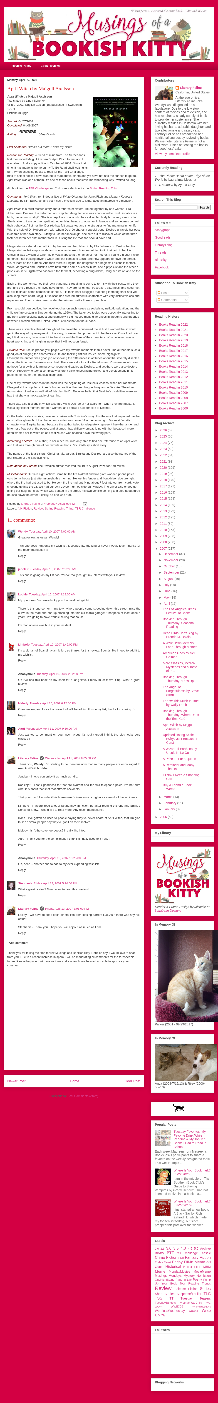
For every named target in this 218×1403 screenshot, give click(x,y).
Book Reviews (50, 65)
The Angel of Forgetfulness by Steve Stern (181, 691)
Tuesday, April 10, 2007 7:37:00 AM (53, 569)
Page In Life (184, 1279)
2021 (164, 461)
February (170, 803)
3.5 (175, 1248)
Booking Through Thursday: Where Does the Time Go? (181, 715)
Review (38, 508)
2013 (164, 511)
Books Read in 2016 (173, 356)
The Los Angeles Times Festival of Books (179, 611)
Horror (187, 1267)
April (167, 603)
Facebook (162, 267)
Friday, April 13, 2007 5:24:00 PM (55, 883)
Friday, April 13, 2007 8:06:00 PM (67, 908)
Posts (163, 293)
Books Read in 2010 (173, 387)
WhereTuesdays (201, 1306)
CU (179, 1253)
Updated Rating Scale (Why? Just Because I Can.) (180, 738)
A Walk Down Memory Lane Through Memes (180, 645)
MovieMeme (202, 1271)
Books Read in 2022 (173, 324)
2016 (164, 492)
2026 (164, 430)
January (170, 809)
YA (163, 1315)
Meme (160, 1271)
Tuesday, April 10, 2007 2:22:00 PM (60, 674)
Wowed (193, 1311)
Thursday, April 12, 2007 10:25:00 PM (61, 858)
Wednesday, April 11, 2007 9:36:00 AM (51, 728)
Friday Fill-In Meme (188, 1262)
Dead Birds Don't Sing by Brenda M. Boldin (180, 635)
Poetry (197, 1279)
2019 (164, 474)
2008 (164, 542)
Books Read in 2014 (173, 366)
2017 (164, 486)
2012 (164, 517)
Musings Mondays (168, 1275)
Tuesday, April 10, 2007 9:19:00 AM (52, 594)
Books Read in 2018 (173, 345)
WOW (158, 1306)
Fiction (27, 508)
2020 (164, 467)
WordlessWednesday (170, 1311)
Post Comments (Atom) (82, 1096)
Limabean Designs (168, 910)
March (168, 797)
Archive (205, 1248)
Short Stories (164, 1294)
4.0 (20, 508)
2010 (164, 530)
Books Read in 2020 (173, 335)
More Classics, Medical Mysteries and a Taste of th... (180, 667)
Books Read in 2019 (173, 340)
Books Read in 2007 (173, 403)
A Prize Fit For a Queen (179, 759)
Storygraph (162, 230)
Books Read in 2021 (173, 330)
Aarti (21, 728)
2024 (164, 443)
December (171, 554)
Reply (22, 556)
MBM (207, 1267)
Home (74, 1081)
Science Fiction (186, 1289)
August (169, 579)
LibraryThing (164, 245)
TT (171, 1298)
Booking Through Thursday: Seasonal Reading (179, 623)
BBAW (159, 1253)
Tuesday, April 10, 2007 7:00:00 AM (52, 531)
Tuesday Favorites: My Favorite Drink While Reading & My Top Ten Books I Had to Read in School (190, 1139)
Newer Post (16, 1081)
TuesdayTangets (165, 1302)
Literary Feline (28, 758)
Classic (206, 1253)
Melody (23, 703)
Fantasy (191, 1257)
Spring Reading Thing (104, 188)
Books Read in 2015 (173, 361)
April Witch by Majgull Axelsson (178, 727)
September (172, 572)
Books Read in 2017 (173, 351)
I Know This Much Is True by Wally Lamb (181, 703)
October (170, 566)
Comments (167, 300)
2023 (164, 449)
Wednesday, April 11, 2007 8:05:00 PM (70, 758)
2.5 (163, 1248)
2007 (164, 548)
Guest (159, 1267)
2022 (164, 455)
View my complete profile (172, 154)
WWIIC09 (177, 1306)
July (167, 585)
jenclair (23, 569)
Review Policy (22, 65)
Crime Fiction (166, 1257)
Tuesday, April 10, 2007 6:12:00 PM (53, 703)
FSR (181, 1257)
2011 (164, 523)
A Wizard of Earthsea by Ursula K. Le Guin (180, 750)
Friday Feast (163, 1262)
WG (208, 1302)
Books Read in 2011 (173, 382)
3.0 (168, 1248)
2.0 (157, 1248)
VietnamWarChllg (191, 1302)
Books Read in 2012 (173, 377)
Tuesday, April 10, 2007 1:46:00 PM (54, 644)
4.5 (190, 1248)
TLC (207, 1294)
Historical (173, 1266)
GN (208, 1262)
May (167, 597)
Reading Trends (199, 1283)
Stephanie (25, 883)
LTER (197, 1267)
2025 (164, 436)
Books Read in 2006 (173, 408)
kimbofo (24, 644)
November (171, 560)
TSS (158, 1298)
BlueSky (160, 260)
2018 (164, 480)
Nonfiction (204, 1275)
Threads (160, 252)
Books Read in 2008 (173, 398)
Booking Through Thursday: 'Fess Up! (179, 679)
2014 (164, 505)
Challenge (190, 1253)
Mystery (189, 1275)
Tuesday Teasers (196, 1298)
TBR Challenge (39, 188)
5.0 (196, 1248)
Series (205, 1289)
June (167, 591)
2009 (164, 536)
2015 (164, 498)
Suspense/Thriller (189, 1294)
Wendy (23, 531)
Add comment (19, 943)
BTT (170, 1253)
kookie (22, 594)
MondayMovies (179, 1271)
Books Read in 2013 (173, 371)
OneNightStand (164, 1279)
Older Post (132, 1081)
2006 (164, 817)
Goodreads (163, 237)
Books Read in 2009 (173, 392)
